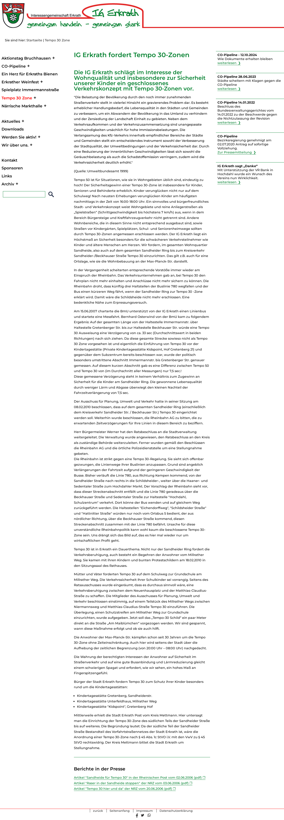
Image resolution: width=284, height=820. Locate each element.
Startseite (34, 40)
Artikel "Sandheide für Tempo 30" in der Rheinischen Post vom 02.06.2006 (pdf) (138, 778)
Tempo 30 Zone (57, 40)
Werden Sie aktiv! (19, 137)
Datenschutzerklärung (176, 810)
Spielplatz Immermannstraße (30, 89)
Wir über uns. (15, 145)
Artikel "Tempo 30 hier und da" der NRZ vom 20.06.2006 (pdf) (124, 788)
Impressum (144, 810)
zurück (98, 810)
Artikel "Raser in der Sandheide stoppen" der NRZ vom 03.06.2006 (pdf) (132, 783)
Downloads (13, 129)
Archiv (8, 184)
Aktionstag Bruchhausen (26, 58)
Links (7, 176)
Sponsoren (12, 168)
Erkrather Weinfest (20, 82)
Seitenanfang (120, 810)
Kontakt (9, 160)
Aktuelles (11, 121)
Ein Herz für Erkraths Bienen (30, 74)
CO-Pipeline (14, 66)
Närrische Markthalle (22, 106)
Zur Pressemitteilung (234, 152)
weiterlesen (227, 63)
